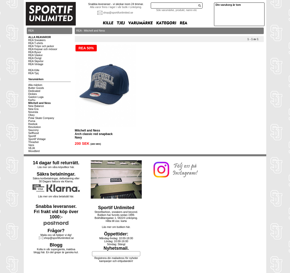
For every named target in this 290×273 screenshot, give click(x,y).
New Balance (36, 105)
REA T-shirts (35, 43)
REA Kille (33, 70)
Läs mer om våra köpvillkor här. (56, 167)
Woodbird (34, 151)
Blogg (56, 244)
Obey (31, 114)
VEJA (31, 148)
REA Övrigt (35, 58)
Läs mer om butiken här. (116, 226)
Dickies (32, 93)
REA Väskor (35, 55)
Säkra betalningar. (56, 174)
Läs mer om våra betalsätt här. (56, 196)
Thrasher (33, 142)
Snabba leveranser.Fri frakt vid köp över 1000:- (56, 211)
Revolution (34, 126)
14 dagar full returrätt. (56, 162)
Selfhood (33, 132)
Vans (31, 145)
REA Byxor (34, 52)
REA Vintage (35, 64)
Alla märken (35, 84)
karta (124, 220)
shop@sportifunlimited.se (118, 12)
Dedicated (34, 90)
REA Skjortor (36, 61)
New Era (33, 108)
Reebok (33, 123)
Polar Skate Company (41, 117)
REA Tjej (33, 73)
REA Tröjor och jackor (41, 46)
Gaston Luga (36, 96)
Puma (31, 120)
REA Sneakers (37, 40)
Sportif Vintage (37, 139)
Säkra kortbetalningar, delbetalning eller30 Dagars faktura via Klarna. (56, 180)
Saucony (33, 129)
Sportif (32, 136)
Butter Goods (36, 87)
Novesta (33, 111)
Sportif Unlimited (116, 207)
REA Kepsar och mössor (42, 49)
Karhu (31, 99)
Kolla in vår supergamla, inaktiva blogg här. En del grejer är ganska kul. (56, 251)
